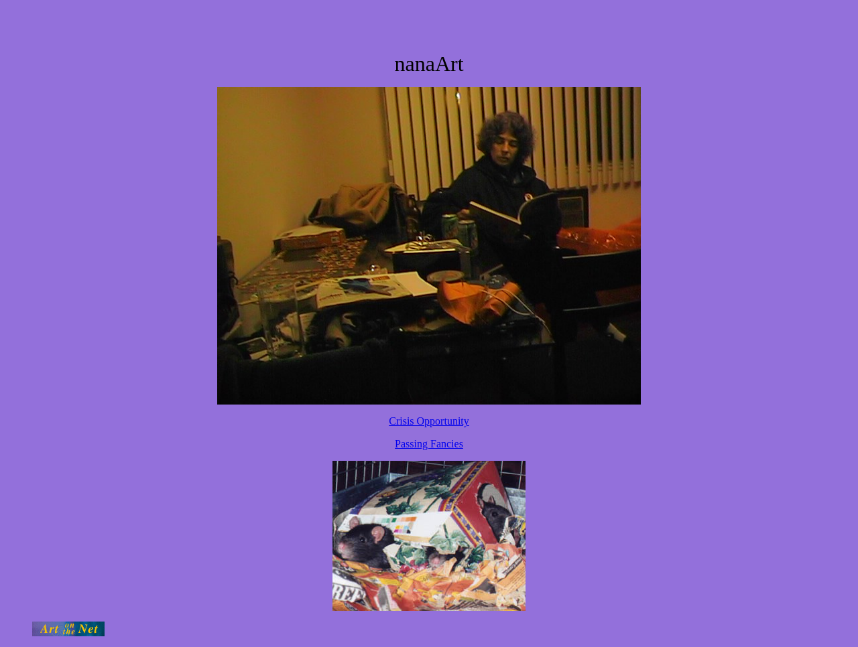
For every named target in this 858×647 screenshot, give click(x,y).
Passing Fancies (429, 443)
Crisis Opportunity (429, 421)
